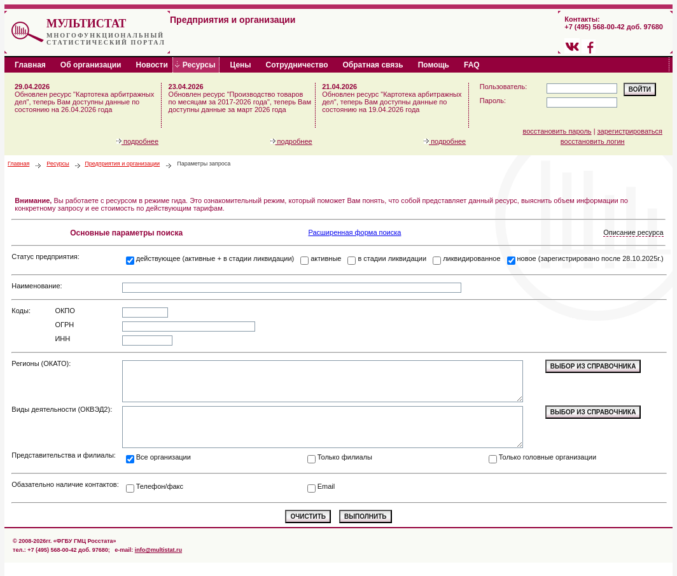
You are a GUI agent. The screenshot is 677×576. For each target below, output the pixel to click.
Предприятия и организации (122, 163)
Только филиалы (345, 457)
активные (326, 258)
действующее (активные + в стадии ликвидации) (215, 258)
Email (326, 486)
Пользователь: (503, 86)
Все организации (163, 457)
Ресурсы (57, 163)
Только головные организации (547, 457)
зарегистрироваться (629, 131)
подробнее (137, 141)
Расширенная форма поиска (354, 232)
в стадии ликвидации (392, 258)
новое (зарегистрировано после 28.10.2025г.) (590, 258)
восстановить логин (593, 141)
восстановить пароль (557, 131)
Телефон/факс (159, 486)
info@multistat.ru (158, 550)
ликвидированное (471, 258)
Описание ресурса (633, 232)
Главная (18, 163)
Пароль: (493, 100)
